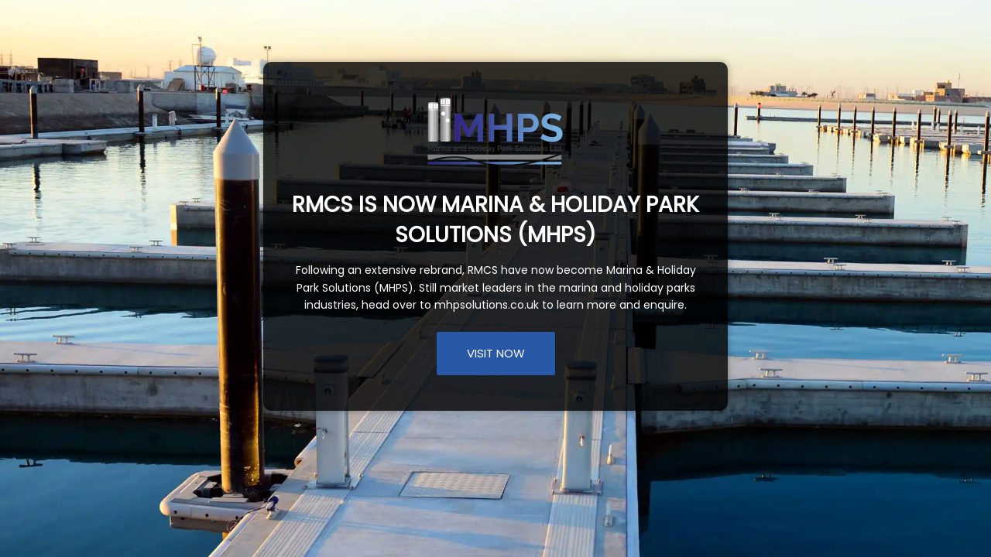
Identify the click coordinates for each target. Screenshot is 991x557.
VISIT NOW (496, 353)
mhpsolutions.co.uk (486, 305)
